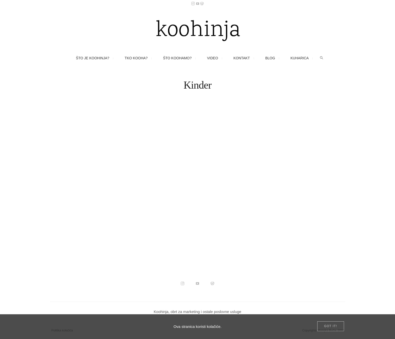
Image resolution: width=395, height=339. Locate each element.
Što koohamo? (177, 58)
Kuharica (300, 58)
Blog (270, 58)
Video (212, 58)
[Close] (330, 326)
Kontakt (241, 58)
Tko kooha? (136, 58)
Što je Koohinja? (92, 58)
